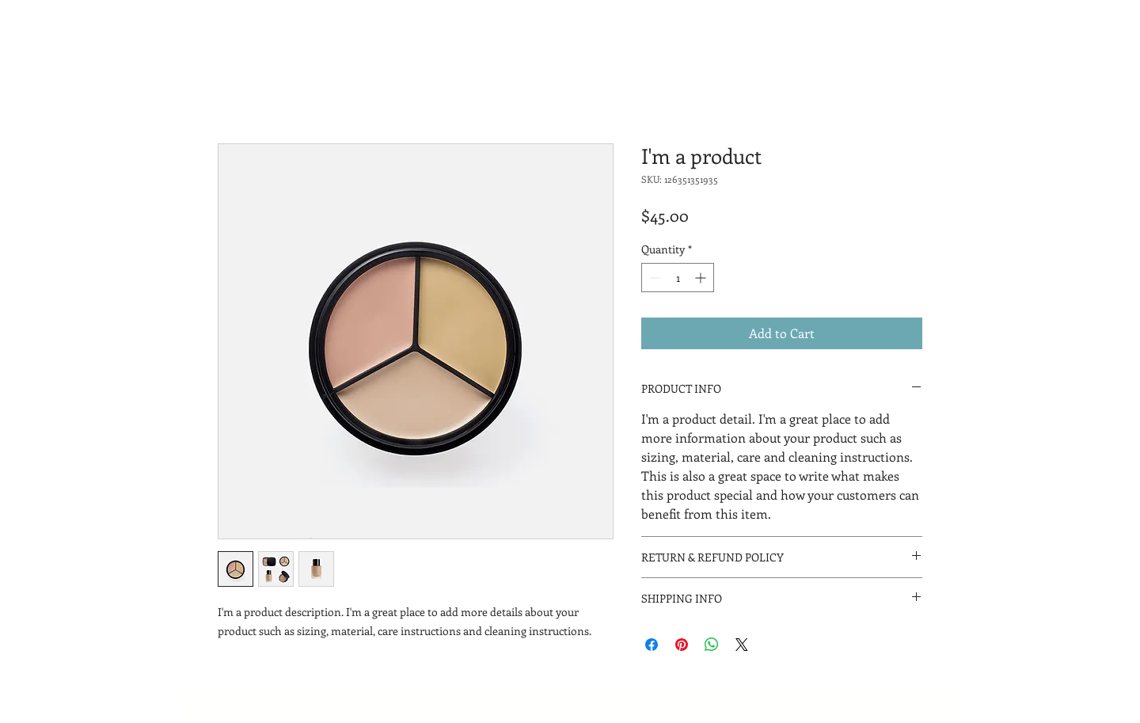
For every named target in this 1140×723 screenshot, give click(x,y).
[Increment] (702, 277)
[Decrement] (653, 277)
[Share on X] (741, 644)
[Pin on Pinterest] (681, 644)
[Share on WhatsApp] (711, 644)
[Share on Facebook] (651, 644)
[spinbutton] (677, 277)
